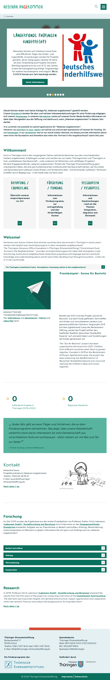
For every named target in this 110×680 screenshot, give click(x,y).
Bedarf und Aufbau (14, 548)
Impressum (67, 676)
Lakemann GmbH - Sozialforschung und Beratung (29, 524)
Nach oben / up (11, 486)
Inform (42, 317)
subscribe (8, 320)
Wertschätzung (12, 562)
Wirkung (9, 555)
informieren (14, 317)
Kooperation (11, 569)
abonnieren (31, 317)
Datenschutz (81, 676)
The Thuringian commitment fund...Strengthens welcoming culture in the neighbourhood (46, 267)
